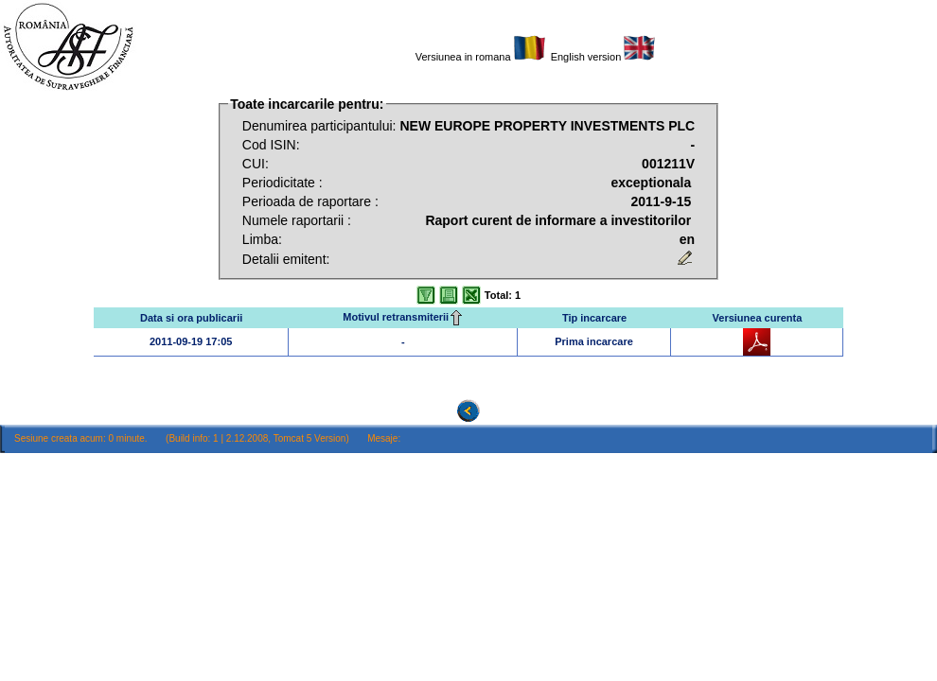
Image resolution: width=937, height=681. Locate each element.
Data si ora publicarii (191, 317)
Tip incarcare (594, 317)
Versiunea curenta (758, 317)
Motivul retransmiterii (403, 317)
